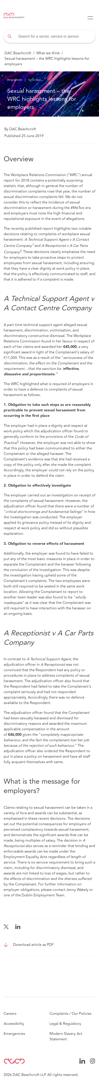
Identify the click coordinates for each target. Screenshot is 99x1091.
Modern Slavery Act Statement (66, 1036)
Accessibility (14, 1023)
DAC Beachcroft (18, 53)
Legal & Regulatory (65, 1023)
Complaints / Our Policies (70, 1013)
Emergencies (14, 1033)
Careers (10, 1013)
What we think (48, 53)
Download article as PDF (33, 944)
